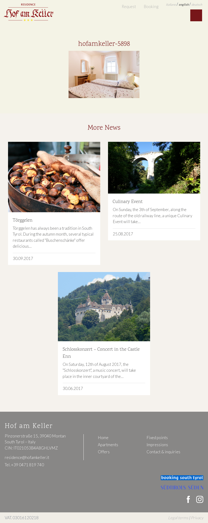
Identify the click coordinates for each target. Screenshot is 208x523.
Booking (151, 6)
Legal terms (178, 517)
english (184, 4)
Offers (104, 451)
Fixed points (157, 437)
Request (129, 6)
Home (103, 437)
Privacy (197, 517)
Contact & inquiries (163, 451)
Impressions (157, 444)
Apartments (108, 444)
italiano (171, 4)
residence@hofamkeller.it (27, 457)
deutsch (196, 4)
